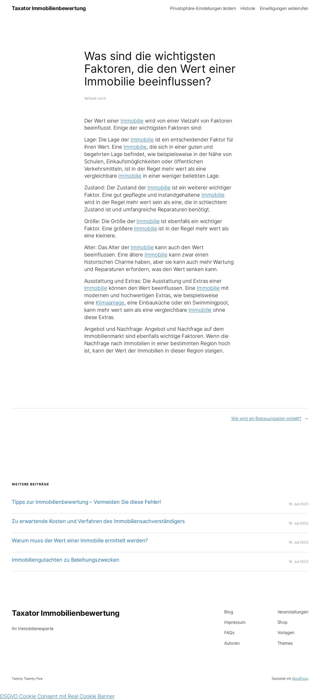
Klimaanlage (110, 303)
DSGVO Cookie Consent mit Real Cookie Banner (57, 696)
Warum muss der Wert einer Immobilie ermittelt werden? (80, 541)
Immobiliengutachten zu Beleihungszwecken (65, 560)
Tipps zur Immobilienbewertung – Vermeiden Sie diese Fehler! (86, 502)
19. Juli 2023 (298, 504)
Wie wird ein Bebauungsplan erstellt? (266, 418)
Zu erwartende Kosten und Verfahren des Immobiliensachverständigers (98, 521)
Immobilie (132, 121)
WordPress (300, 678)
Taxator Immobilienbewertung (49, 8)
